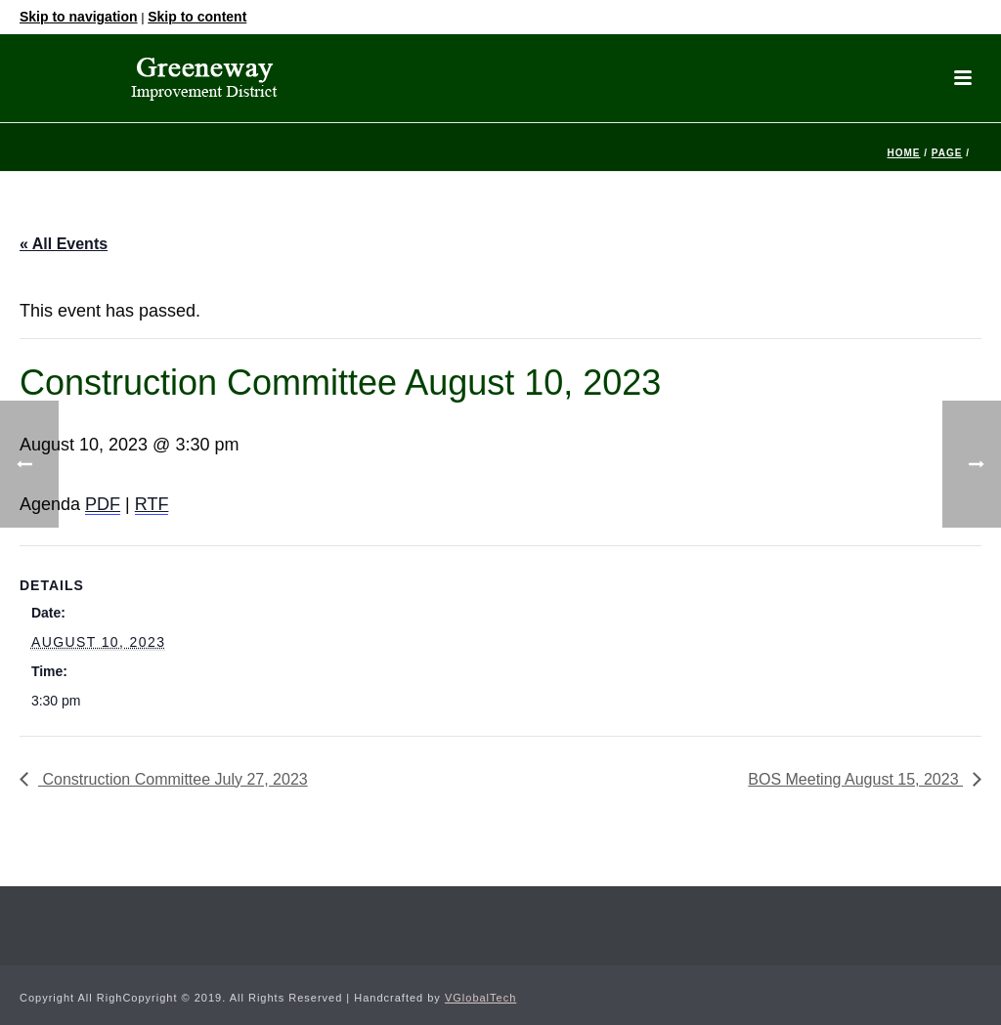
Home (903, 153)
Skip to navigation (79, 16)
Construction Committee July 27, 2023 (173, 779)
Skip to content (197, 16)
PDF (102, 504)
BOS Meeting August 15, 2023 (855, 779)
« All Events (64, 243)
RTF (152, 504)
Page (947, 153)
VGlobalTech (480, 998)
